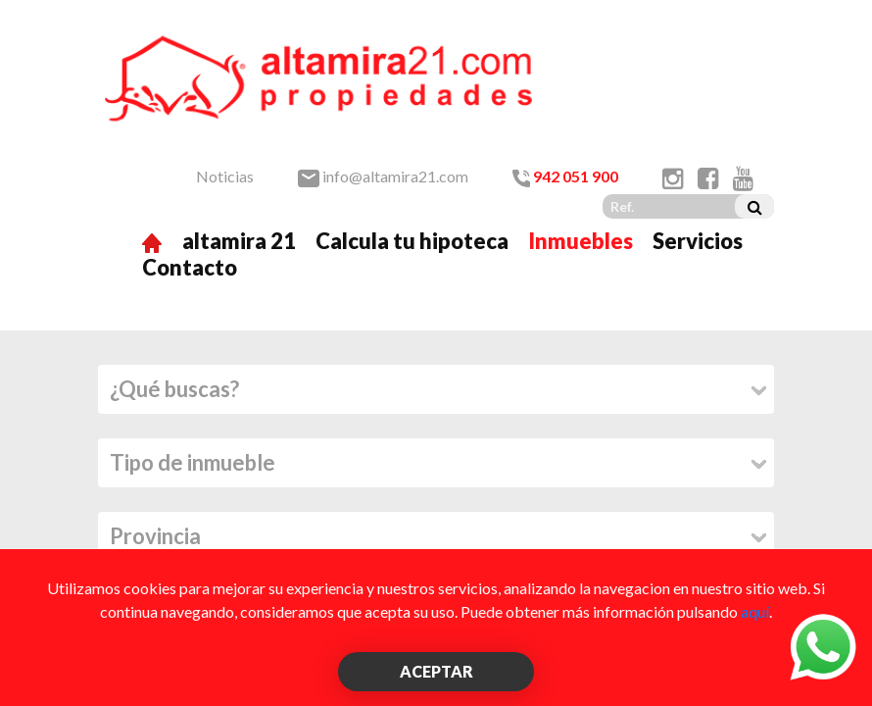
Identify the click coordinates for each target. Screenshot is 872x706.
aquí (755, 611)
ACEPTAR (436, 671)
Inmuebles (580, 240)
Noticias (225, 176)
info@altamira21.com (383, 176)
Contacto (189, 267)
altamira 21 (239, 240)
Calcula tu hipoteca (412, 240)
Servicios (698, 240)
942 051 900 (565, 176)
